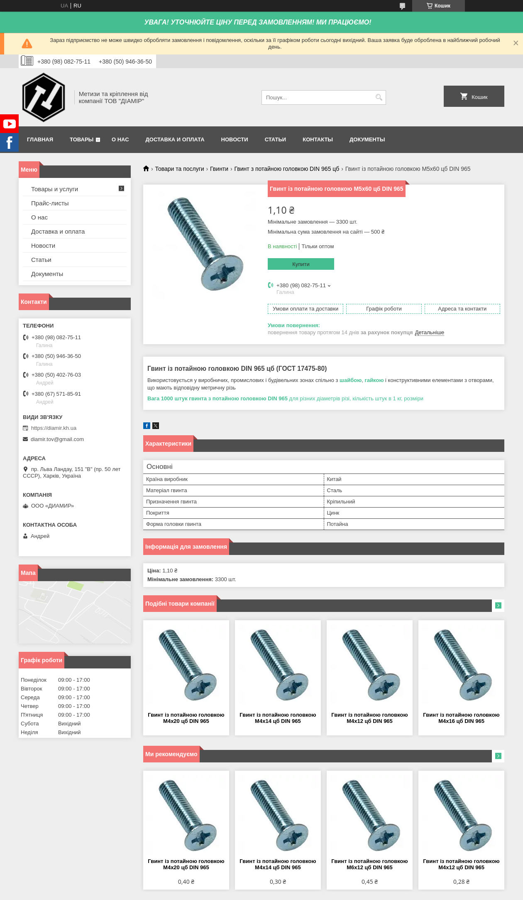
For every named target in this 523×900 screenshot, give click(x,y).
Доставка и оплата (175, 139)
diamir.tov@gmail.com (57, 439)
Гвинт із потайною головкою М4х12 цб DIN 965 (369, 718)
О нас (120, 139)
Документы (367, 139)
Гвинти (219, 168)
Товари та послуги (179, 168)
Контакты (318, 139)
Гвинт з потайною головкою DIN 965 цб (287, 168)
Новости (234, 139)
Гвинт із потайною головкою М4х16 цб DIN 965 (461, 718)
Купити (301, 264)
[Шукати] (378, 97)
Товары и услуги (54, 188)
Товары (81, 139)
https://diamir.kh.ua (53, 428)
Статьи (275, 139)
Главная (40, 139)
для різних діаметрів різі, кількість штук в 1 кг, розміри (286, 398)
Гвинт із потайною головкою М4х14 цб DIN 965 (278, 718)
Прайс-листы (50, 203)
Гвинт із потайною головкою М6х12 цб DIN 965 (369, 864)
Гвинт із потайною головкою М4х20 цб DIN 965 (186, 718)
